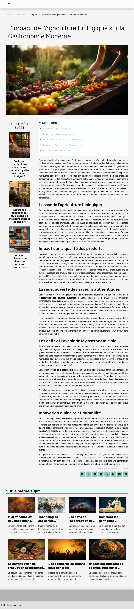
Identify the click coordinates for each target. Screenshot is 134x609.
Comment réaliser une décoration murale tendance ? (19, 261)
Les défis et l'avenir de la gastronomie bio (62, 145)
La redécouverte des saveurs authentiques (62, 139)
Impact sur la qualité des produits (58, 134)
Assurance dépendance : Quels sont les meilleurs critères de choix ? (19, 215)
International (21, 14)
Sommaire (49, 123)
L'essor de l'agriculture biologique (58, 128)
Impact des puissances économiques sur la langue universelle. (106, 567)
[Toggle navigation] (9, 4)
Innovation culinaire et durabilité (57, 150)
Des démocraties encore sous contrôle (66, 566)
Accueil (9, 14)
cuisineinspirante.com (91, 457)
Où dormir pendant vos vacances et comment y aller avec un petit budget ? (19, 169)
